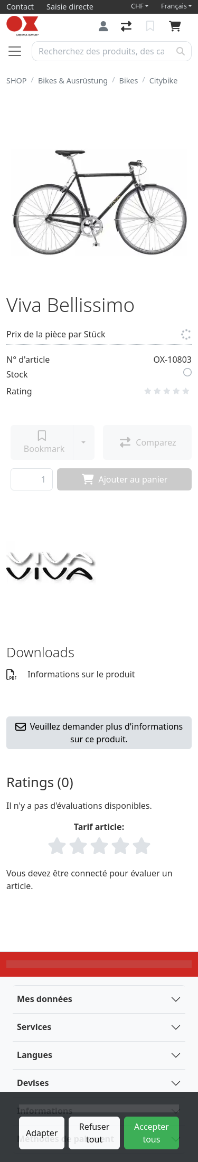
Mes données (44, 999)
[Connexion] (103, 26)
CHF (137, 6)
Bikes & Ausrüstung (73, 80)
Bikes (128, 80)
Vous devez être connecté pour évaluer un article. (89, 879)
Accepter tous (151, 1133)
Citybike (163, 80)
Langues (34, 1055)
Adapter (42, 1133)
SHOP (16, 80)
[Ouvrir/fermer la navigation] (19, 51)
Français (174, 6)
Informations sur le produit (70, 674)
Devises (33, 1083)
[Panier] (177, 26)
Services (34, 1027)
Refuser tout (94, 1133)
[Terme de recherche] (101, 51)
